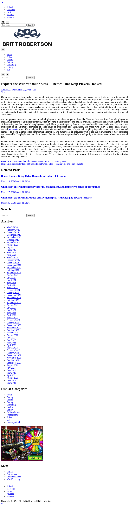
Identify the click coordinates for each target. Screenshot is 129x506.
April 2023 (11, 315)
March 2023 (12, 317)
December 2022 (14, 325)
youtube (10, 14)
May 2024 (11, 282)
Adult (9, 395)
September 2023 (14, 302)
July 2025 (11, 247)
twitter (10, 12)
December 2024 (14, 265)
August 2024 (12, 275)
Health (10, 407)
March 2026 (12, 227)
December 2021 (14, 355)
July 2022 (11, 337)
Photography (12, 415)
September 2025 (14, 242)
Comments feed (14, 476)
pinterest (10, 17)
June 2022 (11, 340)
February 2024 (13, 290)
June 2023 (11, 310)
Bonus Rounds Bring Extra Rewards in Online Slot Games (33, 176)
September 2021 (14, 363)
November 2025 (14, 237)
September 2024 (14, 272)
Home (9, 54)
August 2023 (12, 305)
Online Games (13, 412)
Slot (8, 69)
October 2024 (13, 270)
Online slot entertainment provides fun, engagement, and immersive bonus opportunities (50, 186)
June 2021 (11, 370)
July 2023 (11, 307)
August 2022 (12, 335)
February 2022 (13, 350)
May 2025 (11, 252)
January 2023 (13, 322)
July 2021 (11, 368)
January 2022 (13, 353)
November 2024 (14, 267)
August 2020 (12, 378)
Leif (34, 90)
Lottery (10, 67)
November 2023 (14, 297)
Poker (9, 57)
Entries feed (12, 474)
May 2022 (11, 343)
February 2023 (13, 320)
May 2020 (11, 383)
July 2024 (11, 277)
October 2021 (13, 360)
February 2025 (13, 260)
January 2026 (13, 232)
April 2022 (11, 345)
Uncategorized (13, 422)
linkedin (10, 7)
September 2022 (14, 332)
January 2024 (13, 292)
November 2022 (14, 327)
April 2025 (11, 255)
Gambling (11, 64)
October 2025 (13, 240)
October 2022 (13, 330)
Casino (10, 59)
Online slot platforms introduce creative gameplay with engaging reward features (46, 197)
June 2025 (11, 250)
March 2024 (12, 287)
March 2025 (12, 257)
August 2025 (12, 245)
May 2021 (11, 373)
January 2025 (13, 262)
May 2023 (11, 312)
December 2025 (14, 235)
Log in (10, 471)
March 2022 (12, 348)
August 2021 (12, 365)
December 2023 (14, 295)
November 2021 (14, 358)
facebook (11, 9)
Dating (10, 402)
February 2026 (13, 230)
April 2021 (11, 375)
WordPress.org (13, 479)
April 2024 (11, 285)
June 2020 (11, 380)
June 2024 (11, 280)
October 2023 (13, 300)
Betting (10, 62)
